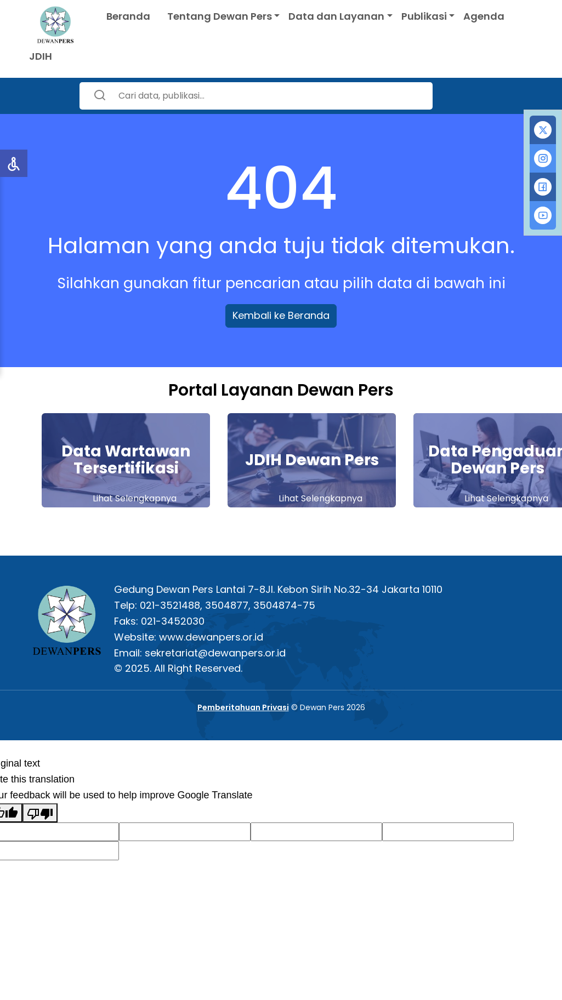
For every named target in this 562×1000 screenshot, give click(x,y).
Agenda (483, 16)
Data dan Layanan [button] (336, 16)
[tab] (543, 130)
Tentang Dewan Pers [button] (219, 16)
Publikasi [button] (424, 16)
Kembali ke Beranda (281, 315)
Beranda (128, 16)
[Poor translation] (40, 812)
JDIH (40, 56)
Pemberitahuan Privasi (243, 707)
